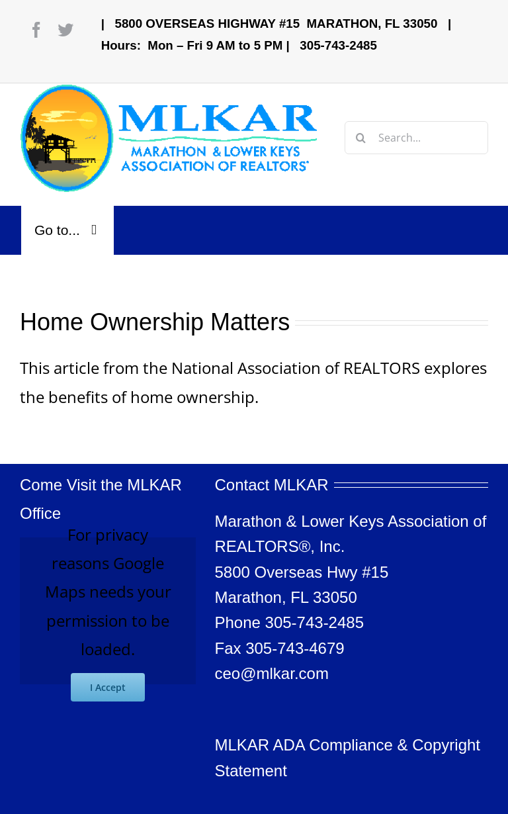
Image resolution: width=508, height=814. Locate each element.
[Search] (361, 137)
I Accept (108, 687)
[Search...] (416, 137)
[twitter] (65, 30)
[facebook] (36, 30)
